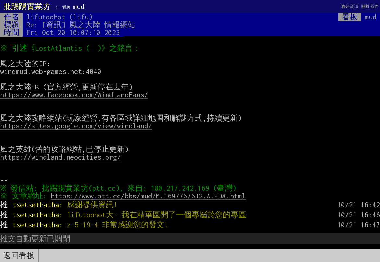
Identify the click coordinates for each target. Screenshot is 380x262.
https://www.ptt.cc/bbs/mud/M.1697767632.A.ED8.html (149, 196)
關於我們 (369, 6)
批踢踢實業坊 (26, 6)
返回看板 (18, 255)
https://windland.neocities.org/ (60, 157)
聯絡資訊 (349, 6)
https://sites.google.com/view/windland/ (76, 126)
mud (73, 6)
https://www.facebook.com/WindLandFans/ (74, 94)
